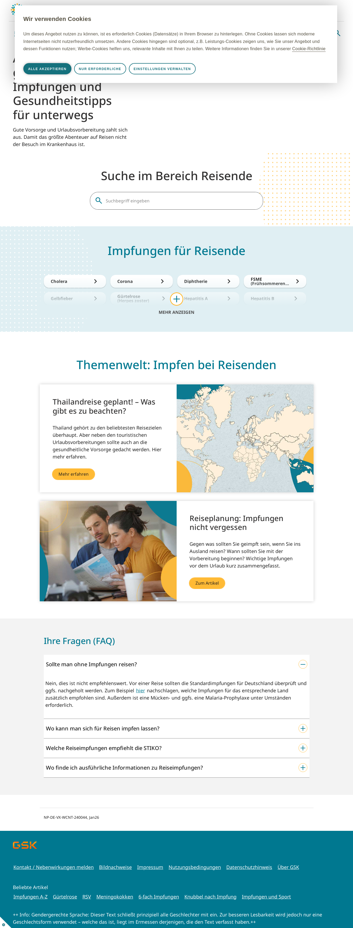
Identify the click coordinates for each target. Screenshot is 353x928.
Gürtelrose (65, 896)
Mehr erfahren (74, 474)
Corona (125, 281)
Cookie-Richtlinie (207, 56)
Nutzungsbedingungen (195, 867)
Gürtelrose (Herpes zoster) (133, 298)
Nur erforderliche (128, 76)
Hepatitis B (262, 298)
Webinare (317, 33)
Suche (337, 33)
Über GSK (288, 867)
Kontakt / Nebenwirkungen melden (53, 867)
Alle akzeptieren (75, 76)
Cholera (59, 281)
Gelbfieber (62, 298)
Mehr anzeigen (176, 312)
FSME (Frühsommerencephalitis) (270, 281)
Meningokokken (114, 896)
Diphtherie (195, 281)
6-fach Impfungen (159, 896)
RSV (86, 896)
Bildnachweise (115, 867)
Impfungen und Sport (266, 896)
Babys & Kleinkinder (35, 33)
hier (140, 690)
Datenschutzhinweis (249, 867)
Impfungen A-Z (30, 896)
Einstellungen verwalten (190, 76)
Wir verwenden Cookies (85, 19)
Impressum (150, 867)
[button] (177, 664)
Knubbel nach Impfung (210, 896)
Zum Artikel (207, 583)
